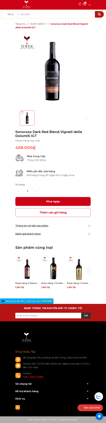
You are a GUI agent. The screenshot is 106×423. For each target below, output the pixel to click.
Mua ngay (53, 201)
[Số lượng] (27, 191)
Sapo (75, 419)
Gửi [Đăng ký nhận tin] (86, 315)
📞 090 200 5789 (90, 407)
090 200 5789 (33, 377)
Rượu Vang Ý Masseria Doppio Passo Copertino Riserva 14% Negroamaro (27, 283)
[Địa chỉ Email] (53, 315)
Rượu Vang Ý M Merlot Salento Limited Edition (53, 283)
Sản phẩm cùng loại (34, 247)
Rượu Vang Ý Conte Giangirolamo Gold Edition (79, 283)
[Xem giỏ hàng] (84, 4)
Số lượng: (20, 184)
